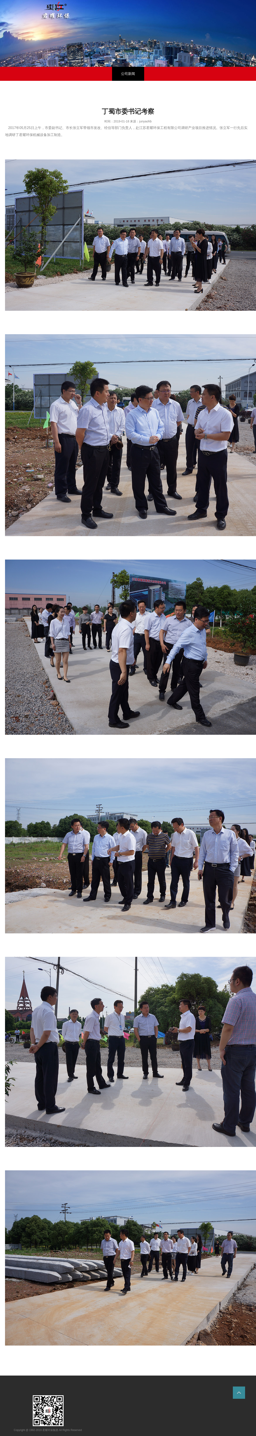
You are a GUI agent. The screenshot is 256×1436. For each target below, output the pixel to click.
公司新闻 (128, 74)
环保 (55, 10)
